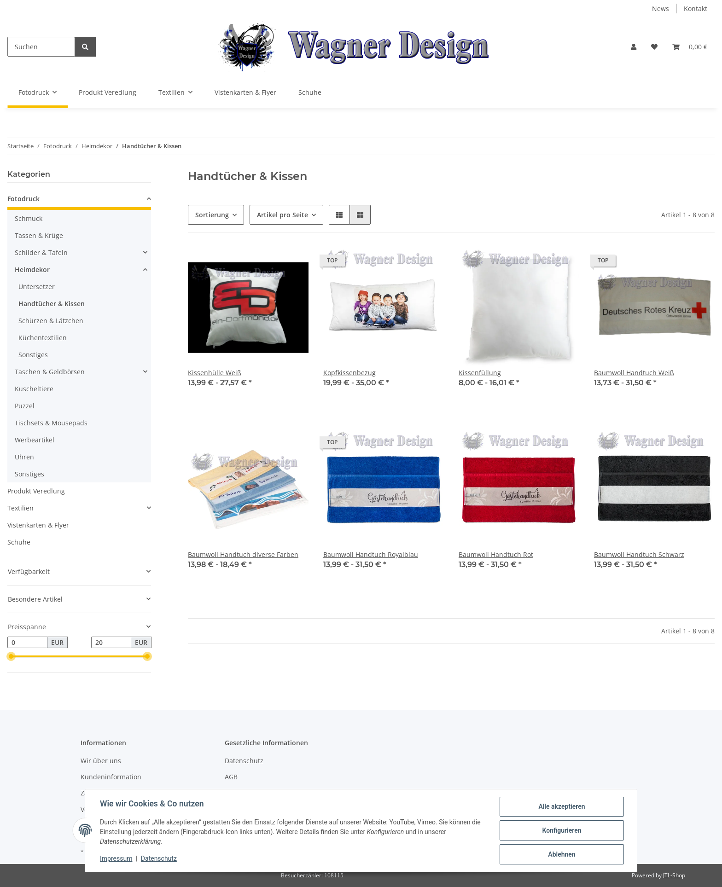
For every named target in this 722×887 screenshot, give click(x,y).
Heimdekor (32, 269)
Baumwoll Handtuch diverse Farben (243, 554)
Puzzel (25, 405)
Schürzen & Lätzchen (50, 320)
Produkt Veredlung (36, 491)
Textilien (20, 508)
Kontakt (695, 8)
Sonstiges (33, 354)
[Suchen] (41, 47)
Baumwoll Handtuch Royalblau (370, 554)
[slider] (11, 657)
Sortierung (212, 214)
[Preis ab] (27, 643)
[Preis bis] (111, 643)
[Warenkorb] (690, 47)
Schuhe (18, 542)
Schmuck (28, 218)
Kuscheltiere (34, 388)
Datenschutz (244, 760)
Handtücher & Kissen (51, 303)
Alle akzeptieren (561, 806)
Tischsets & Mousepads (51, 422)
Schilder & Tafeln (41, 252)
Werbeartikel (34, 439)
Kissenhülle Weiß (214, 372)
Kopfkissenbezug (349, 372)
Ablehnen (561, 854)
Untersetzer (36, 286)
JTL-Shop (674, 875)
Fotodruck (23, 198)
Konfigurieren (561, 830)
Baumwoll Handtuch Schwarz (639, 554)
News (660, 8)
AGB (231, 776)
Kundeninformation (111, 776)
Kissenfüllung (480, 372)
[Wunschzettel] (654, 47)
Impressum (116, 858)
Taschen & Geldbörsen (50, 371)
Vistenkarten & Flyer (38, 525)
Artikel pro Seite (282, 214)
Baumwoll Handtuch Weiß (634, 372)
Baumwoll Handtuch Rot (496, 554)
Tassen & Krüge (39, 235)
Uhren (24, 456)
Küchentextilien (42, 337)
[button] (633, 47)
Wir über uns (101, 760)
